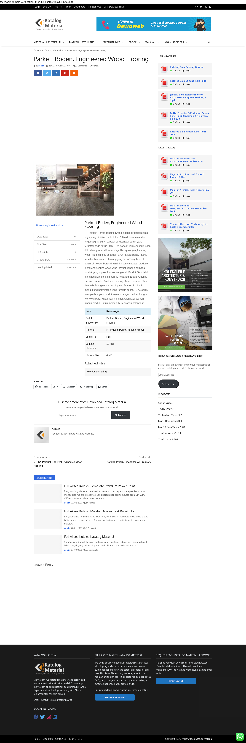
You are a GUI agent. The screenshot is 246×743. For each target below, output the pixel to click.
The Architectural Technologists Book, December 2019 (188, 225)
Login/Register (174, 42)
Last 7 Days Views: (168, 420)
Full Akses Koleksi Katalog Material (89, 537)
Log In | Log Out (43, 6)
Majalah (150, 42)
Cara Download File (114, 6)
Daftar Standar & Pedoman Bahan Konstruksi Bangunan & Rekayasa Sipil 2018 (189, 116)
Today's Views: (166, 408)
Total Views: (165, 433)
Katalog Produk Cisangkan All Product (128, 462)
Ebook (133, 42)
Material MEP (111, 42)
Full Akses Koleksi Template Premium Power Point (99, 486)
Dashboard (79, 6)
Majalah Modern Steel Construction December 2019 (186, 160)
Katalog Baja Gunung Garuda (186, 67)
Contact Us (60, 739)
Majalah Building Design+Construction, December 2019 (188, 208)
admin (41, 66)
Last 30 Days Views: (169, 427)
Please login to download (50, 225)
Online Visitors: (166, 402)
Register (58, 6)
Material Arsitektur (47, 42)
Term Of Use (75, 739)
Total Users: (165, 439)
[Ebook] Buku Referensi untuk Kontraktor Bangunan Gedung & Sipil (188, 97)
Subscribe (120, 415)
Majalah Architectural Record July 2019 (189, 191)
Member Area (94, 6)
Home (37, 739)
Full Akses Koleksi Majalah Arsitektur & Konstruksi (99, 511)
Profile (68, 6)
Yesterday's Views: (168, 415)
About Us (48, 739)
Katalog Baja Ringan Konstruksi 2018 (188, 133)
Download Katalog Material (47, 50)
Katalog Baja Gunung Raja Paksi (188, 80)
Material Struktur (82, 42)
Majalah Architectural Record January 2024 (187, 175)
